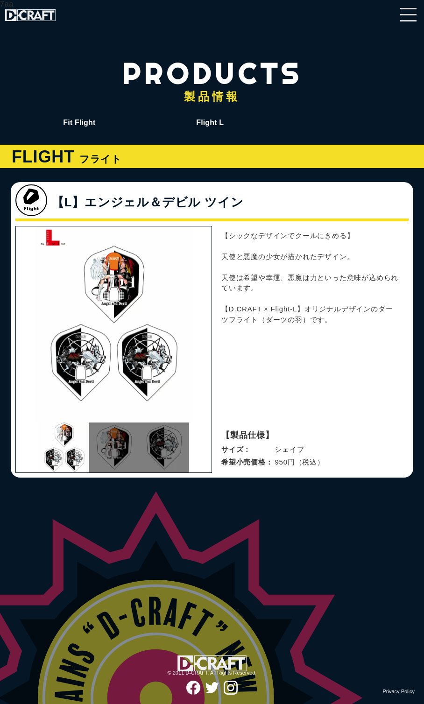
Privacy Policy (399, 691)
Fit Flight (79, 123)
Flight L (210, 123)
